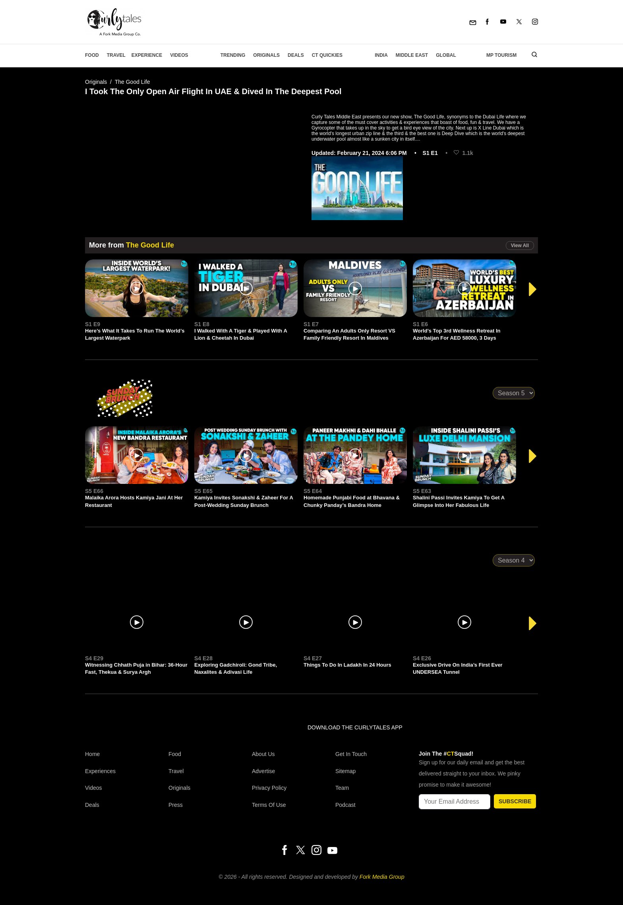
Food (92, 55)
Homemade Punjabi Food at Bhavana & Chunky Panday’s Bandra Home (352, 501)
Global (446, 55)
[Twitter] (519, 22)
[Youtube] (503, 22)
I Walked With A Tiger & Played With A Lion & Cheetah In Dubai (240, 334)
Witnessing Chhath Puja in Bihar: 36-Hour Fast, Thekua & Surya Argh (136, 668)
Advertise (263, 771)
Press (175, 805)
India (381, 55)
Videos (179, 55)
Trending (233, 55)
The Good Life (132, 82)
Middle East (412, 55)
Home (92, 754)
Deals (296, 55)
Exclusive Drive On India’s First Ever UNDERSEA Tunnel (458, 668)
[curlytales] (109, 736)
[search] (531, 55)
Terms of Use (269, 805)
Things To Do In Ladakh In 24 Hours (347, 665)
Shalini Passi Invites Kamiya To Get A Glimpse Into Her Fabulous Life (459, 501)
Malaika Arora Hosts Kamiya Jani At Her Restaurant (134, 501)
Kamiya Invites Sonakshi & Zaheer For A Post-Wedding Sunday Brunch (243, 501)
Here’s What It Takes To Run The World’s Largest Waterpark (134, 334)
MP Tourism (501, 55)
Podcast (345, 805)
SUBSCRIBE (515, 801)
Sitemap (345, 771)
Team (342, 788)
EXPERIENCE (147, 55)
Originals (266, 55)
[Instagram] (535, 22)
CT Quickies (327, 55)
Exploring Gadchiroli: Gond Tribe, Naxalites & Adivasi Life (235, 668)
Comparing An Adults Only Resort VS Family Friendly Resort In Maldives (349, 334)
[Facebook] (487, 22)
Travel (116, 55)
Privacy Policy (269, 788)
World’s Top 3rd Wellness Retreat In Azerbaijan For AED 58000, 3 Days (457, 334)
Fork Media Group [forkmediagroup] (382, 877)
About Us (263, 754)
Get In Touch (351, 754)
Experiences (100, 771)
